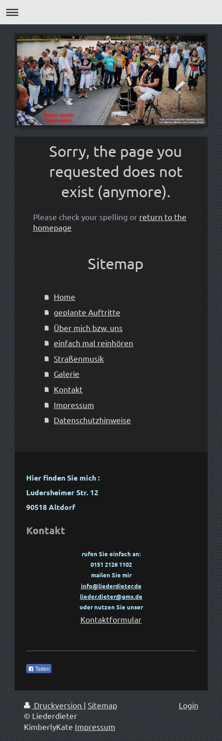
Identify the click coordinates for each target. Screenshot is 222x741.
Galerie (67, 373)
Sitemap (102, 705)
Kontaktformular (111, 619)
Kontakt (68, 389)
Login (189, 705)
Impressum (74, 404)
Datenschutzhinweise (92, 420)
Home (64, 296)
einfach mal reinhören (93, 343)
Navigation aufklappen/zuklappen (111, 12)
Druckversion (54, 705)
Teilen (39, 669)
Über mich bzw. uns (88, 327)
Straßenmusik (79, 358)
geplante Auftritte (87, 312)
